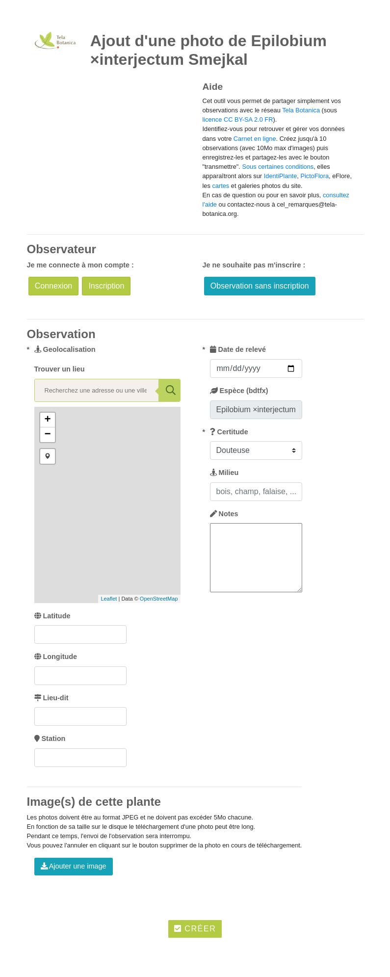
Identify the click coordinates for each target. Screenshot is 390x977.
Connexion (54, 286)
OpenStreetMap (159, 599)
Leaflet (109, 599)
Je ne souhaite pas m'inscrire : (254, 265)
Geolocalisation (65, 349)
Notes (224, 514)
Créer (195, 928)
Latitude (52, 616)
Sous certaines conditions (277, 166)
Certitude (229, 432)
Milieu (224, 472)
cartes (220, 185)
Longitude (56, 656)
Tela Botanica (301, 110)
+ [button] (47, 420)
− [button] (47, 434)
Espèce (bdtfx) (239, 391)
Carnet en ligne (255, 138)
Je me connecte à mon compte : (80, 265)
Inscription (106, 286)
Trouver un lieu (59, 369)
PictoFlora (314, 176)
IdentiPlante (280, 176)
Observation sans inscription (259, 286)
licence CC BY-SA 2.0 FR (238, 119)
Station (50, 738)
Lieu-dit (51, 698)
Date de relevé (238, 349)
